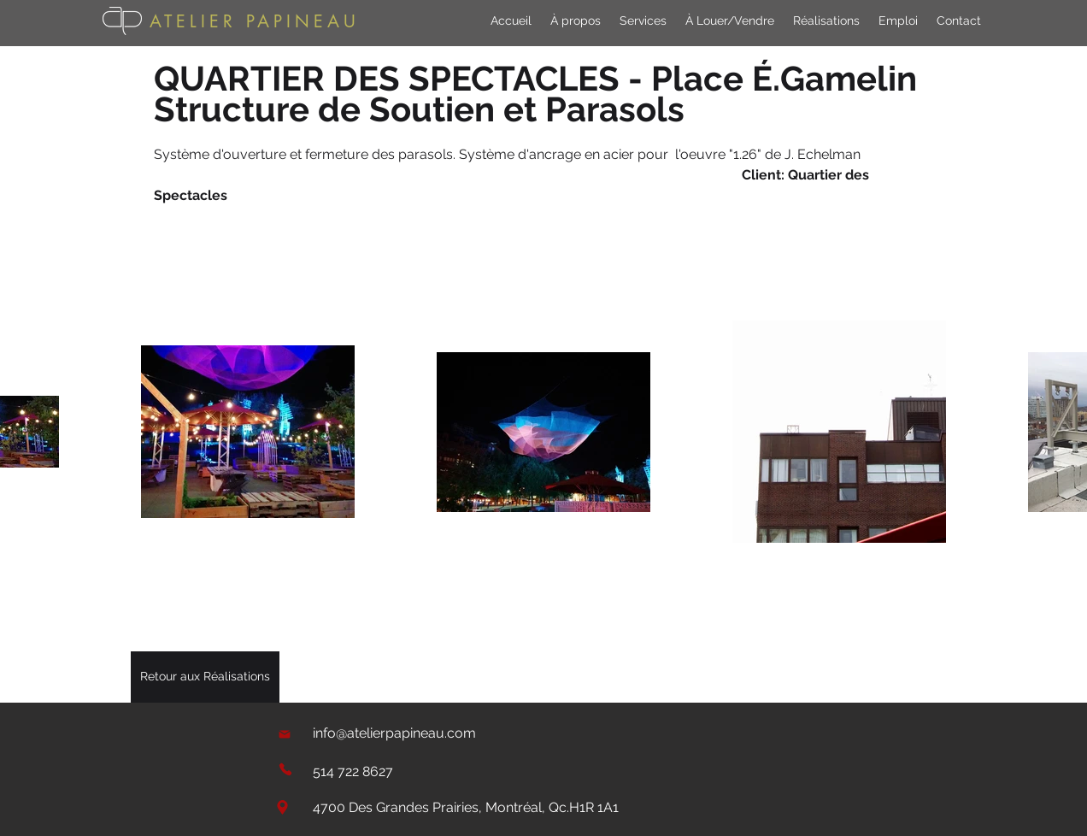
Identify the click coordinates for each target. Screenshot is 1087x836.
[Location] (282, 807)
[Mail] (284, 733)
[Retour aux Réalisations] (205, 677)
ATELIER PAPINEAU (255, 21)
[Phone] (285, 769)
